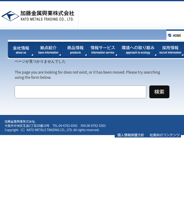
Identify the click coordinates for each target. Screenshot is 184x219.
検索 (159, 91)
